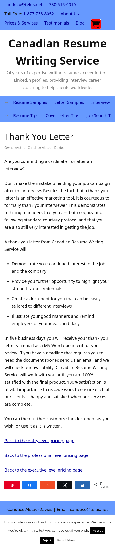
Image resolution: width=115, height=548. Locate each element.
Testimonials (56, 23)
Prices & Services (21, 23)
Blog (80, 23)
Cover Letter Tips (62, 115)
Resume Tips (25, 115)
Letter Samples (69, 102)
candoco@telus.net (23, 4)
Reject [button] (46, 540)
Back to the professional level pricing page (46, 455)
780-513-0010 (62, 4)
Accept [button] (98, 530)
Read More (66, 540)
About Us (70, 14)
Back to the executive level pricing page (43, 470)
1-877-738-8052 (38, 14)
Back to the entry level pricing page (39, 440)
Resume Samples (30, 102)
